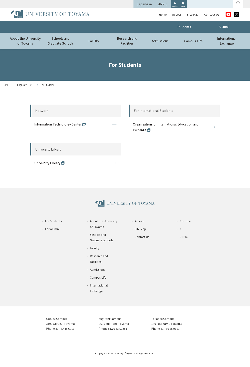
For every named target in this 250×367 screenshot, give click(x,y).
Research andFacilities (127, 41)
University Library (47, 162)
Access (176, 14)
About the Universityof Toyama (25, 41)
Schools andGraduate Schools (61, 41)
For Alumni (52, 229)
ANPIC (163, 4)
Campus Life (193, 40)
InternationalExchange (226, 41)
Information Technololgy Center (57, 124)
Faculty (93, 40)
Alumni (224, 26)
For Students (53, 221)
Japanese (144, 4)
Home (163, 14)
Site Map (193, 14)
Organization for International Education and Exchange (166, 127)
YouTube (185, 221)
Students (184, 26)
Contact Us (211, 14)
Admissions (160, 40)
